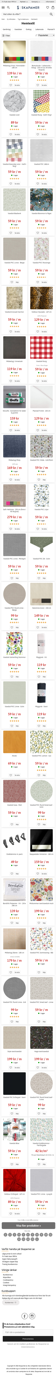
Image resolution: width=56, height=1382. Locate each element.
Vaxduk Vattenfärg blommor (14, 657)
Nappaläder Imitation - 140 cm (41, 854)
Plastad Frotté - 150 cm (41, 411)
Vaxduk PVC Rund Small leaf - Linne (41, 1098)
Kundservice (8, 1275)
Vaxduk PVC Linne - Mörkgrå (14, 559)
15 (33, 1239)
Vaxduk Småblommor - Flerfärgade (41, 1144)
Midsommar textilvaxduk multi (42, 903)
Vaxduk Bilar (14, 1143)
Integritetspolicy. (28, 1346)
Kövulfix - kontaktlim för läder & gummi (14, 412)
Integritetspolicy (9, 1285)
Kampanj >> (36, 2)
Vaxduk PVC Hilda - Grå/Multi (41, 460)
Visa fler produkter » (28, 1225)
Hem (3, 19)
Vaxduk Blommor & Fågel (41, 213)
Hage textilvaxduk (41, 1051)
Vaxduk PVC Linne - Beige (14, 263)
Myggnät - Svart (41, 707)
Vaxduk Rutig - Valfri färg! (41, 115)
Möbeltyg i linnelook (14, 361)
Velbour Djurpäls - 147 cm (42, 312)
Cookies (6, 1282)
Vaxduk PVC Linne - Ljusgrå (41, 1194)
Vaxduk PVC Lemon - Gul (41, 756)
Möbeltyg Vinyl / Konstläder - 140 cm (14, 67)
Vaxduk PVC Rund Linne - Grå (14, 1002)
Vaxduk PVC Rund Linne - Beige (14, 609)
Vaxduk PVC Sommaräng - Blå (41, 953)
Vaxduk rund (14, 115)
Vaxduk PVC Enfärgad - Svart (14, 1097)
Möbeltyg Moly (14, 460)
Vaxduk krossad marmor (14, 312)
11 (51, 1234)
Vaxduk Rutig (41, 361)
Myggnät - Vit (41, 657)
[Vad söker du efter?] (28, 14)
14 (28, 1239)
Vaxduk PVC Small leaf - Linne (41, 1002)
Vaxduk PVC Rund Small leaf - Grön (41, 806)
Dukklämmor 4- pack (14, 854)
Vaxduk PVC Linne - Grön (14, 707)
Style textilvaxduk (15, 1051)
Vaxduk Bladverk (14, 213)
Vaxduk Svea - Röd (14, 805)
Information (50, 2)
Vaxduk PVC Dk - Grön (41, 559)
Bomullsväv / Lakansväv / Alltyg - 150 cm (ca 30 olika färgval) (41, 68)
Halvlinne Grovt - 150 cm (41, 608)
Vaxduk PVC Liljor (41, 509)
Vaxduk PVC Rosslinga (41, 263)
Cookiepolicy (8, 1280)
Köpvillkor (7, 1277)
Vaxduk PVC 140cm (41, 164)
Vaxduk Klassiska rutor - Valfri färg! (14, 165)
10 (46, 1234)
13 (23, 1239)
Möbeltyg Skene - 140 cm (14, 953)
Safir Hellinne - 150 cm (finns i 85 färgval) (14, 510)
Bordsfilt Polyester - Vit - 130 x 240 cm (14, 904)
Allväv (14, 756)
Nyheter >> (24, 2)
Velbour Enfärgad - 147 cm (14, 1194)
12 (19, 1239)
